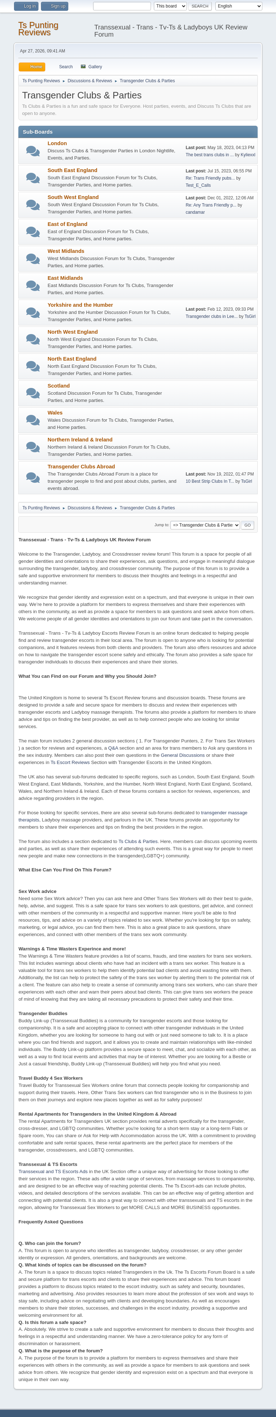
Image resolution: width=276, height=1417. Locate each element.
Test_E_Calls (198, 185)
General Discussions (183, 755)
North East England (71, 359)
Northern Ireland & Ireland (79, 440)
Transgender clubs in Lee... (212, 316)
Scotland (58, 386)
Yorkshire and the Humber (80, 305)
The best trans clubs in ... (210, 154)
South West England (72, 197)
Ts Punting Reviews (38, 28)
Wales (55, 413)
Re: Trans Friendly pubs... (210, 178)
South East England (72, 170)
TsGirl (250, 316)
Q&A (113, 748)
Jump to (161, 525)
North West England (72, 332)
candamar (195, 212)
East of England (67, 224)
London (57, 143)
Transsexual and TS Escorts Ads (53, 1171)
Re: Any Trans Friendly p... (211, 205)
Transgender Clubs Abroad (81, 466)
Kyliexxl (248, 154)
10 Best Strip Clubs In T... (210, 481)
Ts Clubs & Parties (138, 841)
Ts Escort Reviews (70, 762)
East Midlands (65, 278)
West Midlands (65, 251)
